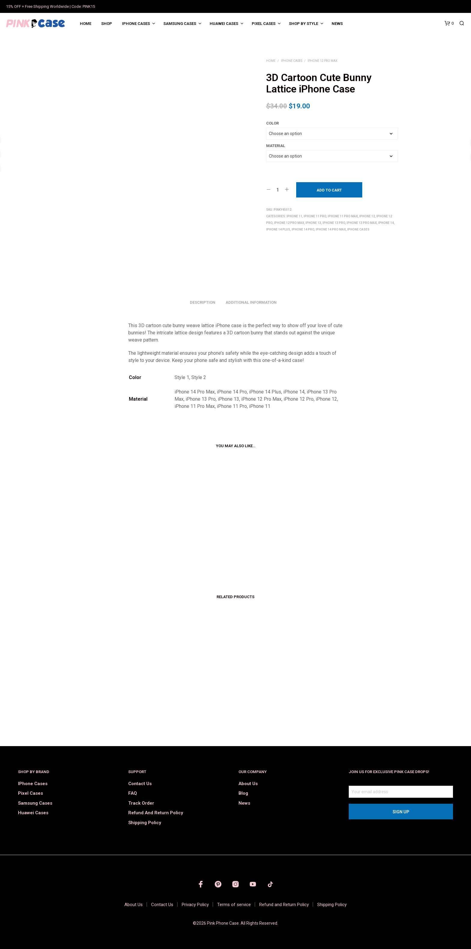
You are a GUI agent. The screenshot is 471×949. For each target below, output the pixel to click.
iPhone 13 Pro (334, 222)
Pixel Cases (263, 23)
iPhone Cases (136, 23)
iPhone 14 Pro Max (331, 229)
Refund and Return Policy (155, 812)
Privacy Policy (195, 904)
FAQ (132, 793)
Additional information (251, 302)
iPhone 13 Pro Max (362, 222)
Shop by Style (303, 23)
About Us (248, 783)
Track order (141, 803)
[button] (449, 23)
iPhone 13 (313, 222)
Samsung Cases (179, 23)
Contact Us (140, 783)
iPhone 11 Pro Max (343, 216)
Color (272, 123)
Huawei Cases (224, 23)
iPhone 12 (367, 216)
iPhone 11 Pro (315, 216)
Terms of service (234, 904)
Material (275, 145)
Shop (106, 23)
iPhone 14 (386, 222)
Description (202, 302)
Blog (243, 793)
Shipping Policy (144, 822)
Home (85, 23)
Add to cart (329, 190)
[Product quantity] (277, 189)
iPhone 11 (294, 216)
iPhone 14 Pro (303, 229)
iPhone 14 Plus (278, 229)
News (337, 23)
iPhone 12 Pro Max (322, 60)
